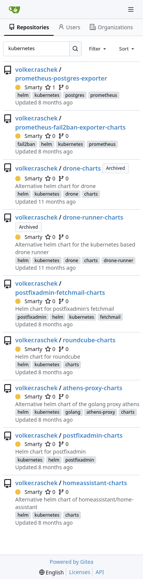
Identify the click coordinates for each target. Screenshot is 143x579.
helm (23, 95)
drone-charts (82, 168)
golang (73, 412)
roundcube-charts (89, 340)
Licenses (80, 572)
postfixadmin (31, 317)
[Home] (14, 9)
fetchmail (110, 317)
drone (71, 194)
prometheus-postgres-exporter (61, 78)
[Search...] (75, 48)
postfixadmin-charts (92, 435)
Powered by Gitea (72, 561)
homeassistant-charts (95, 483)
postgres (74, 95)
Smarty (28, 87)
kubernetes (47, 95)
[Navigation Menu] (131, 9)
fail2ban (26, 144)
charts (91, 194)
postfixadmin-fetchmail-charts (60, 292)
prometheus (104, 95)
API (99, 572)
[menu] (51, 572)
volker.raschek (36, 69)
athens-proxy (100, 412)
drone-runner (118, 260)
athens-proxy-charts (92, 388)
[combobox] (98, 48)
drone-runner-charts (93, 217)
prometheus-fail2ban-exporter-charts (70, 127)
